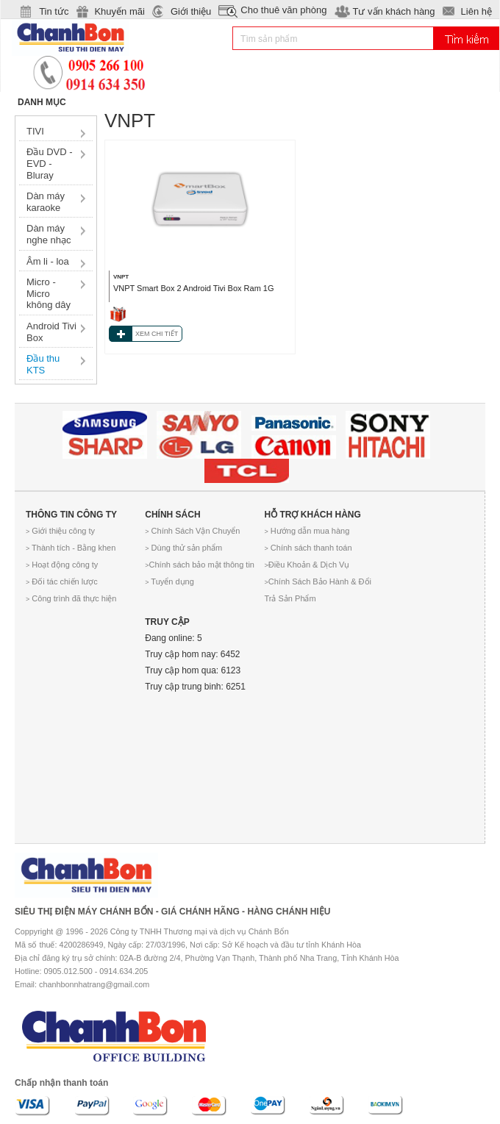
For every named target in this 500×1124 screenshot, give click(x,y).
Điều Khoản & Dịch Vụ (307, 564)
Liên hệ (476, 11)
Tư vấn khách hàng (393, 11)
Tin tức (53, 11)
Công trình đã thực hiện (71, 598)
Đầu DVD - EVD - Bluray (49, 163)
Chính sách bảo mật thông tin (199, 564)
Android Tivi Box (51, 332)
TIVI (35, 131)
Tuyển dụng (169, 581)
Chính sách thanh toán (308, 547)
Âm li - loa (47, 261)
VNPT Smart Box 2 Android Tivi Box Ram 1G (193, 288)
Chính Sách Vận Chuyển (192, 530)
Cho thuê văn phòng (283, 9)
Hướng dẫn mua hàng (307, 530)
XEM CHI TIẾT (156, 333)
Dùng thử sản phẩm (183, 547)
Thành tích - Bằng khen (70, 547)
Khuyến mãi (119, 11)
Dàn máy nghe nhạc (48, 234)
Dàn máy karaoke (45, 201)
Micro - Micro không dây (48, 293)
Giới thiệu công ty (60, 530)
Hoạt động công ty (62, 564)
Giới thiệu (191, 11)
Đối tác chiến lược (62, 581)
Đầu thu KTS (43, 364)
